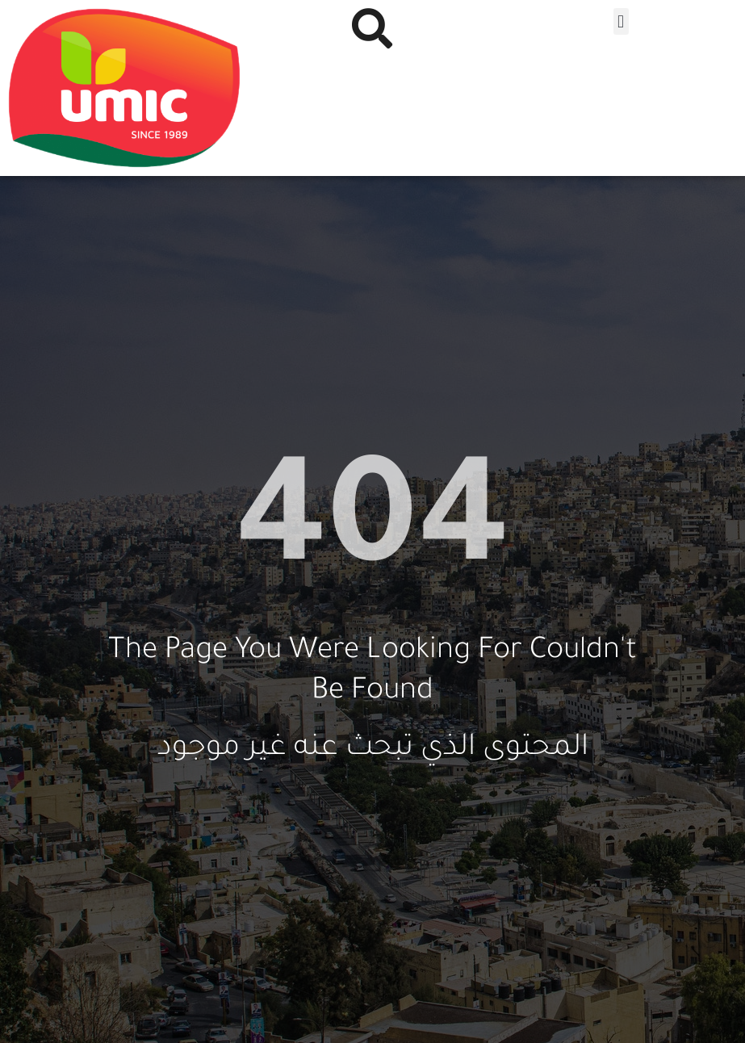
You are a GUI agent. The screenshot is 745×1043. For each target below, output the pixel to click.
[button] (621, 21)
